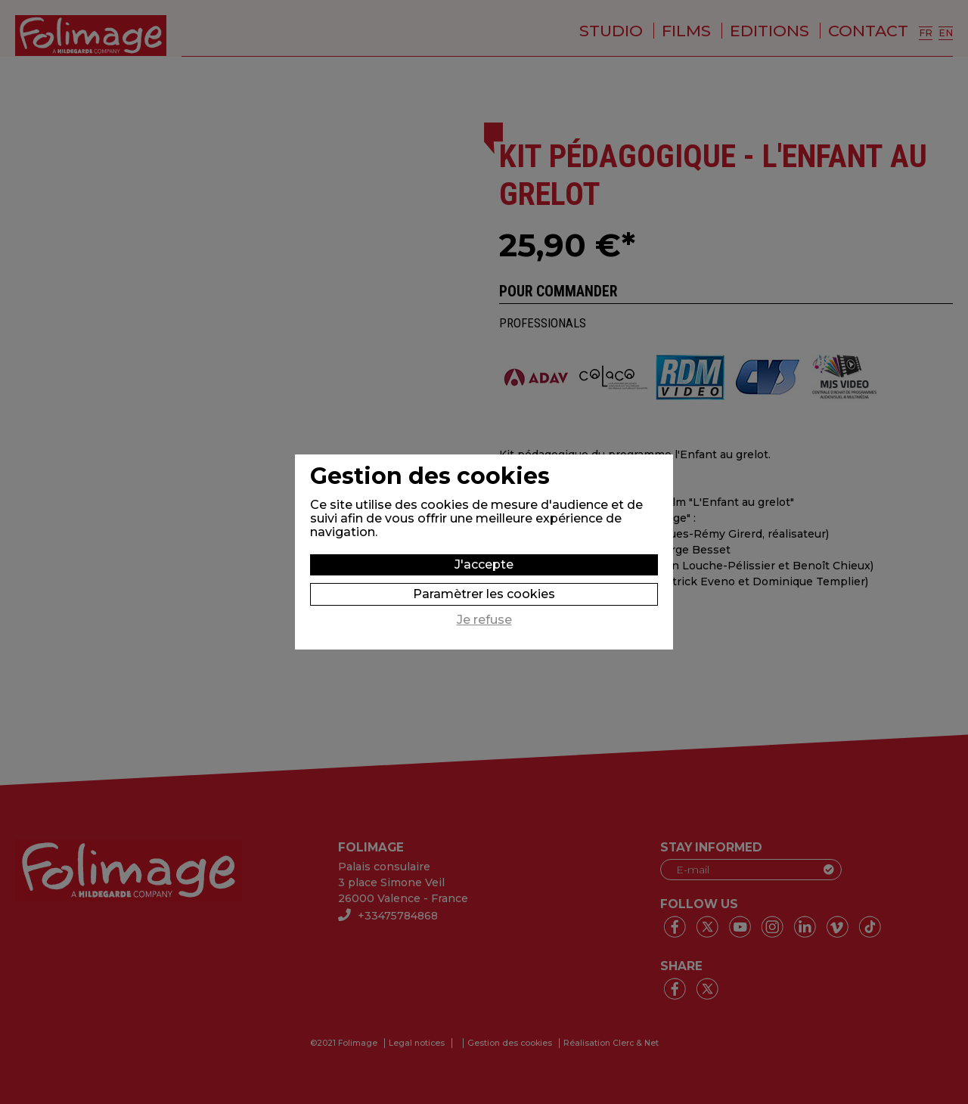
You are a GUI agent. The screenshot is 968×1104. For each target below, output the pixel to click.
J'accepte (484, 564)
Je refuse (484, 620)
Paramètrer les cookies (484, 594)
